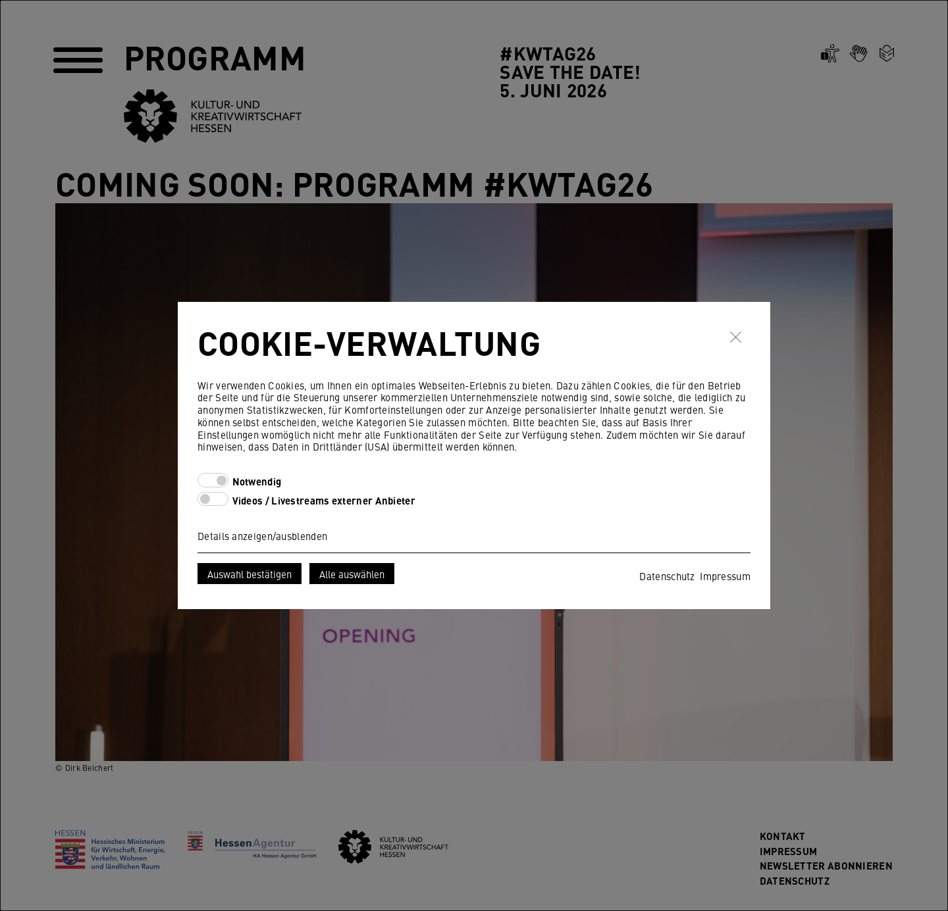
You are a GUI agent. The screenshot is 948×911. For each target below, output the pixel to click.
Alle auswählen (351, 574)
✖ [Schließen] (735, 336)
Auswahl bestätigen (249, 574)
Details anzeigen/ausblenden (262, 536)
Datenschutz (667, 576)
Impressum (725, 576)
